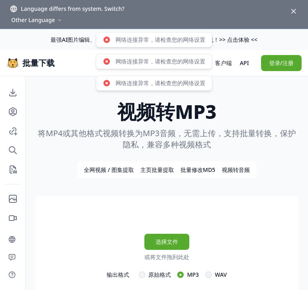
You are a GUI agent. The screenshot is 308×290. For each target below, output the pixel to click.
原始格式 (159, 274)
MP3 (193, 274)
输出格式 (118, 274)
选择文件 (167, 241)
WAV (221, 274)
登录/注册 (281, 63)
